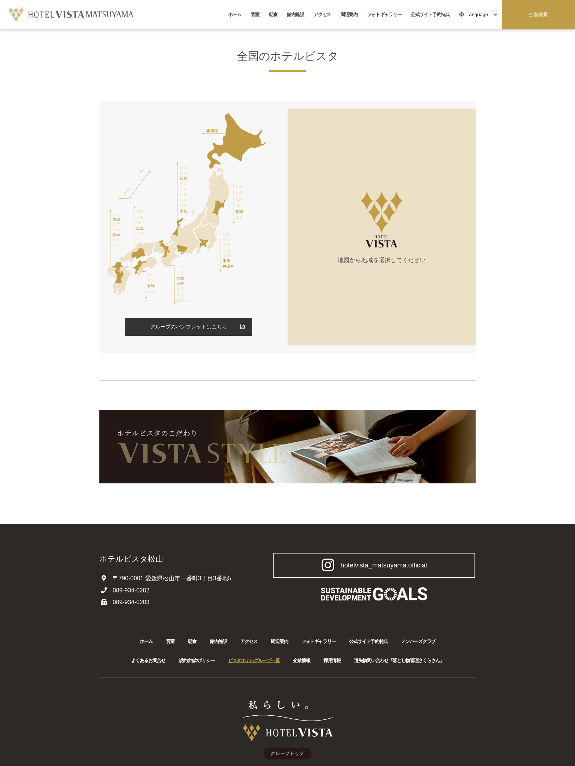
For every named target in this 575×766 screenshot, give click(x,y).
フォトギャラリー (384, 14)
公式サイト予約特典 (430, 14)
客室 (255, 14)
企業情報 (301, 660)
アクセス (322, 14)
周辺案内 (349, 14)
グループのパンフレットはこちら (188, 327)
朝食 (273, 14)
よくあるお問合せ (148, 660)
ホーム (234, 14)
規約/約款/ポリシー (197, 660)
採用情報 (332, 660)
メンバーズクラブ (418, 641)
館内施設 (295, 14)
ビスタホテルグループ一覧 (253, 660)
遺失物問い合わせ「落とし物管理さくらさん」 (399, 660)
